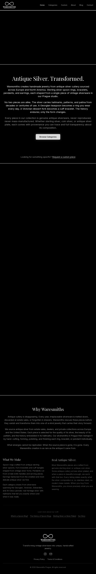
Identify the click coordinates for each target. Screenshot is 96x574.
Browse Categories (48, 137)
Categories (52, 5)
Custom (64, 5)
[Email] (50, 554)
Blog (81, 5)
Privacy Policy (39, 559)
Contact (90, 5)
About (73, 5)
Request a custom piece (63, 157)
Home (42, 5)
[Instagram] (45, 554)
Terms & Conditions (54, 559)
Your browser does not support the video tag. (48, 37)
